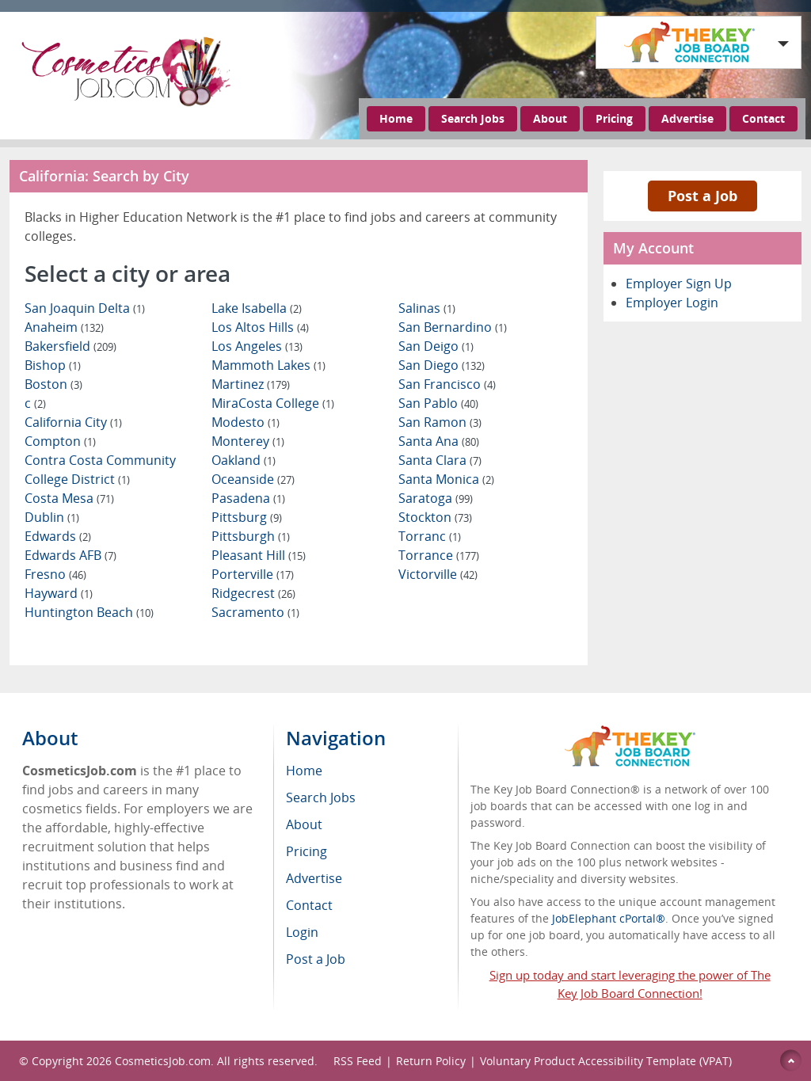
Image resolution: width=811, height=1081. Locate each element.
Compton (60, 441)
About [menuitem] (304, 824)
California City (73, 422)
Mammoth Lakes (268, 365)
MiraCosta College (272, 403)
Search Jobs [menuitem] (321, 797)
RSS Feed (357, 1060)
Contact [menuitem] (309, 905)
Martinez (250, 384)
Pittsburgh (250, 536)
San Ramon (440, 422)
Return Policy (431, 1060)
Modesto (245, 422)
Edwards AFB (70, 555)
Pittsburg (246, 517)
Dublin (52, 517)
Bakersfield (70, 346)
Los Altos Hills (260, 327)
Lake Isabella (256, 308)
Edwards (58, 536)
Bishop (53, 365)
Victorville (438, 574)
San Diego (441, 365)
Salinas (426, 308)
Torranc (429, 536)
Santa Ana (438, 441)
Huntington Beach (89, 612)
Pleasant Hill (258, 555)
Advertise (687, 118)
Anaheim (64, 327)
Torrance (438, 555)
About (550, 118)
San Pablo (438, 403)
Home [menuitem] (304, 770)
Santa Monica (446, 479)
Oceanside (253, 479)
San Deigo (436, 346)
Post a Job (702, 195)
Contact (763, 118)
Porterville (252, 574)
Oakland (243, 460)
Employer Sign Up (679, 283)
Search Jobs (472, 118)
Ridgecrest (253, 593)
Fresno (55, 574)
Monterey (247, 441)
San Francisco (447, 384)
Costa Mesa (69, 498)
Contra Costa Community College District (100, 469)
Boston (53, 384)
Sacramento (255, 612)
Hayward (59, 593)
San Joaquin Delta (85, 308)
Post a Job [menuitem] (315, 959)
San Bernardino (452, 327)
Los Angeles (257, 346)
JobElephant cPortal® (608, 918)
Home (396, 118)
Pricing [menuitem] (306, 851)
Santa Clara (440, 460)
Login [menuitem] (302, 932)
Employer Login (672, 302)
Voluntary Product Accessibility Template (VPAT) (606, 1060)
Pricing (614, 118)
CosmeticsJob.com (163, 1060)
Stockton (435, 517)
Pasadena (248, 498)
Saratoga (435, 498)
